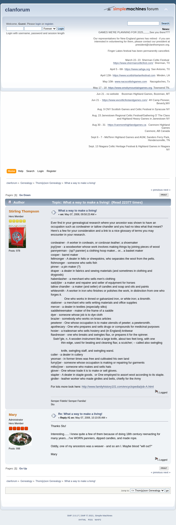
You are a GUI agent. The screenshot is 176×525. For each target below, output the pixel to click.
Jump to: (125, 490)
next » (166, 189)
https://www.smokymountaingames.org (130, 87)
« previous (157, 189)
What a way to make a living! (77, 210)
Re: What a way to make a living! (80, 414)
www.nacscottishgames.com (131, 81)
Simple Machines (103, 515)
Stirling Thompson (24, 211)
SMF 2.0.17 (73, 515)
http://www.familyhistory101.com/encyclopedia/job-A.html (118, 386)
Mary (13, 414)
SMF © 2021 (87, 515)
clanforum (17, 10)
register (49, 23)
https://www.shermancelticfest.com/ (133, 63)
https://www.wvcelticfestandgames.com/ (124, 100)
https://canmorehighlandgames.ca (127, 124)
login (38, 23)
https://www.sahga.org (137, 69)
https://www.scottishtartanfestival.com (134, 75)
